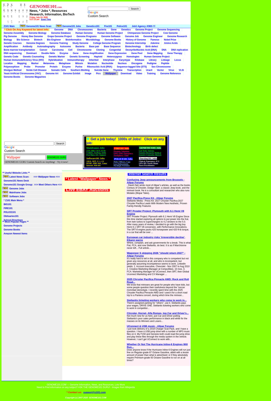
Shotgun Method (13, 70)
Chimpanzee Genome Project (143, 33)
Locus (177, 60)
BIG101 (6, 204)
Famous (155, 39)
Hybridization (56, 60)
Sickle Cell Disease (36, 70)
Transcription (134, 70)
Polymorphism (11, 66)
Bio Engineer (54, 39)
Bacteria (101, 29)
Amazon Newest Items (14, 233)
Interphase (109, 60)
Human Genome (84, 33)
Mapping (21, 63)
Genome (58, 29)
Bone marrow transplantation (19, 50)
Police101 (122, 26)
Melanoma (48, 63)
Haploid (98, 56)
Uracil (149, 70)
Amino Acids (171, 43)
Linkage (165, 60)
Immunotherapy (75, 60)
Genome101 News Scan (35, 26)
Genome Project (144, 29)
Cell (70, 50)
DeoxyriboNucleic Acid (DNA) (141, 50)
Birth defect (152, 46)
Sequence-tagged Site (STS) (132, 66)
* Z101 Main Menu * (13, 200)
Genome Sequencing (168, 29)
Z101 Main (9, 26)
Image (88, 73)
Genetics (126, 29)
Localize (8, 63)
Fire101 (108, 26)
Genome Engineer (153, 36)
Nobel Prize (170, 39)
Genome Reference (170, 73)
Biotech (38, 39)
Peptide (165, 63)
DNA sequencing (13, 53)
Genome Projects (12, 225)
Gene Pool (136, 53)
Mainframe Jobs (14, 192)
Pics (98, 73)
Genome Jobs (13, 188)
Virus (171, 70)
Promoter (40, 66)
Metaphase (65, 63)
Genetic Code (11, 56)
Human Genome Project (110, 33)
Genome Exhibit (71, 73)
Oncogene (136, 63)
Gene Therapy (174, 53)
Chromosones (85, 29)
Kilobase (139, 60)
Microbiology (93, 39)
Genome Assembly (14, 33)
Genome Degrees (35, 43)
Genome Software (110, 36)
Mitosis (79, 63)
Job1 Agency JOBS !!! (143, 26)
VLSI (181, 70)
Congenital (115, 50)
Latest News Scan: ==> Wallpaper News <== (31, 176)
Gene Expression (117, 53)
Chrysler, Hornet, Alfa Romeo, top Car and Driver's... (158, 313)
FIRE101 (7, 208)
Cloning (100, 50)
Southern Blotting (80, 70)
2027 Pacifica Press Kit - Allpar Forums (150, 198)
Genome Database (61, 33)
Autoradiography (46, 46)
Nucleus (122, 63)
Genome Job (132, 36)
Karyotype (124, 60)
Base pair (94, 46)
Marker (35, 63)
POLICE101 (9, 212)
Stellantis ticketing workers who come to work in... (157, 300)
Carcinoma (57, 50)
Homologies (133, 56)
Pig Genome (10, 36)
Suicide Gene (101, 70)
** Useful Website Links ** (16, 173)
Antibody (27, 46)
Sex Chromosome (161, 66)
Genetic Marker (57, 56)
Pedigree (152, 63)
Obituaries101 (10, 216)
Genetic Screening (79, 56)
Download (126, 73)
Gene (113, 29)
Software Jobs (13, 196)
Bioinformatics (73, 39)
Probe (27, 66)
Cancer (43, 50)
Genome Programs (86, 36)
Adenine (155, 43)
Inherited (94, 60)
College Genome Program (107, 43)
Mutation (92, 63)
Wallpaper (110, 73)
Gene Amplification (93, 53)
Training (151, 73)
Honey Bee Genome (32, 36)
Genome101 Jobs (68, 26)
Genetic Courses (13, 43)
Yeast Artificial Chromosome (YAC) (22, 73)
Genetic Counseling (33, 56)
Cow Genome (170, 33)
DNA (70, 29)
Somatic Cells (58, 70)
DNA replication (179, 50)
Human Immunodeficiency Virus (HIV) (24, 60)
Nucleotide (107, 63)
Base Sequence (112, 46)
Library (153, 60)
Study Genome (80, 43)
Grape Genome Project (59, 36)
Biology (8, 39)
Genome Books (113, 39)
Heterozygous (114, 56)
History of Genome (136, 39)
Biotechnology (133, 46)
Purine (78, 66)
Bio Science (23, 39)
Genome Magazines (35, 77)
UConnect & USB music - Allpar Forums (150, 326)
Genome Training (58, 43)
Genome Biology (37, 33)
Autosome (65, 46)
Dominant (31, 53)
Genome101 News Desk (15, 180)
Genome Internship (135, 43)
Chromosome (84, 50)
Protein (53, 66)
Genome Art (52, 73)
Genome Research (177, 36)
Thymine (117, 70)
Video (139, 73)
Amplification (11, 46)
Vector (160, 70)
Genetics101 (93, 26)
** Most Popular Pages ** (15, 221)
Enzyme (64, 53)
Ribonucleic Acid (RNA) (99, 66)
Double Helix (48, 53)
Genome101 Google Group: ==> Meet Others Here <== (32, 184)
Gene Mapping (155, 53)
